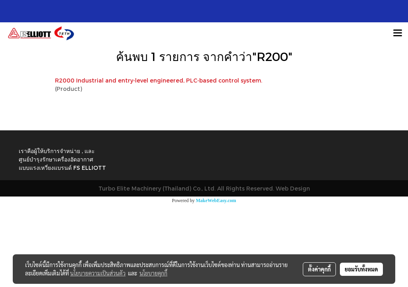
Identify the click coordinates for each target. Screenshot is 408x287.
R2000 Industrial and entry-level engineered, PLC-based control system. (158, 80)
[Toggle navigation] (397, 33)
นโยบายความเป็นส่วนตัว (98, 273)
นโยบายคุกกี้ (153, 273)
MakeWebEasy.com (216, 200)
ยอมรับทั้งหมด (361, 269)
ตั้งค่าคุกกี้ (319, 269)
